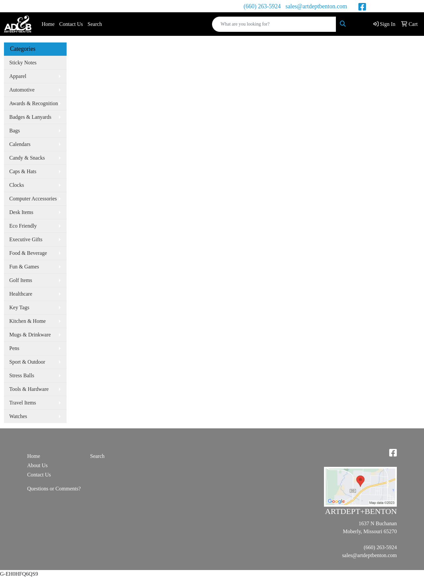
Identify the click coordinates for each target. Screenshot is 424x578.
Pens (14, 348)
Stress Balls (21, 375)
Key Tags (19, 307)
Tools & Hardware (29, 389)
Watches (18, 416)
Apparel (17, 76)
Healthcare (20, 294)
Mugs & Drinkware (30, 334)
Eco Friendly (23, 226)
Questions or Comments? (54, 488)
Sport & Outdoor (27, 362)
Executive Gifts (25, 239)
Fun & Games (24, 266)
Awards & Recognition (33, 103)
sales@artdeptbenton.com (316, 6)
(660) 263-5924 (262, 6)
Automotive (21, 90)
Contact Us (71, 24)
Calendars (19, 144)
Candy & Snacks (27, 158)
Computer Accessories (33, 198)
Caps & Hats (22, 171)
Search (94, 24)
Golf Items (20, 280)
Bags (14, 130)
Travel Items (22, 402)
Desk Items (21, 212)
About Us (37, 465)
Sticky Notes (22, 62)
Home (48, 24)
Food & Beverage (28, 253)
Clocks (16, 185)
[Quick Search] (274, 24)
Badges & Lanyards (30, 117)
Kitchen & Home (27, 321)
